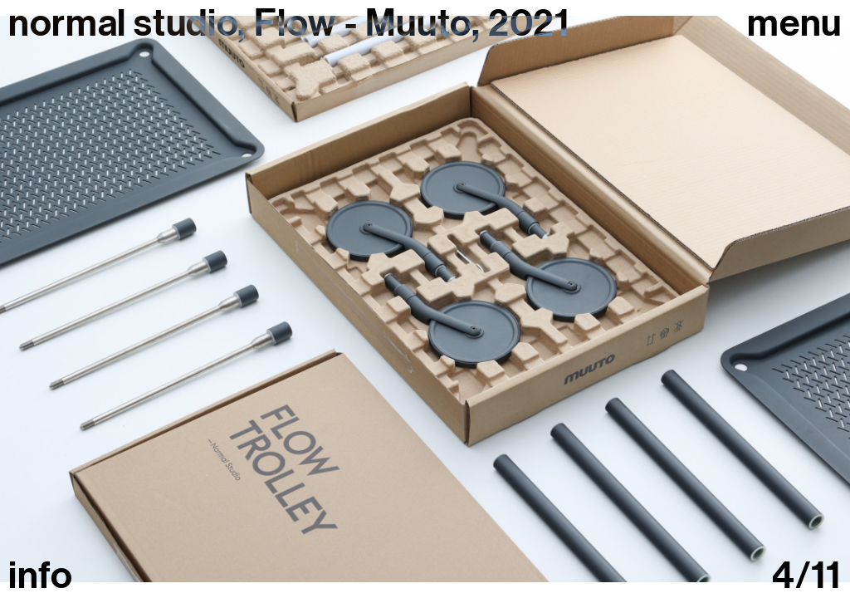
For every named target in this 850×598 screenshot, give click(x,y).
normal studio (122, 23)
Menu (794, 23)
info (40, 576)
